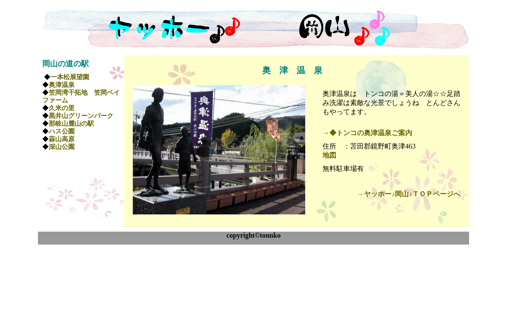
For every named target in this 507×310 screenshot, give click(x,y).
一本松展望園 (69, 77)
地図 (329, 155)
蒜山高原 (62, 139)
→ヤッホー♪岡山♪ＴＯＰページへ (408, 194)
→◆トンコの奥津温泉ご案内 (367, 132)
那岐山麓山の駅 (71, 123)
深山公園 (62, 146)
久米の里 (62, 108)
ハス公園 (62, 131)
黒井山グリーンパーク (81, 115)
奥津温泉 (62, 84)
